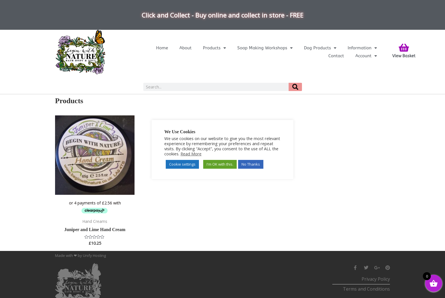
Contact (336, 55)
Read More (190, 154)
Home (162, 47)
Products (214, 48)
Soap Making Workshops (265, 48)
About (185, 47)
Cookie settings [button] (182, 164)
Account (366, 56)
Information (362, 48)
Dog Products (320, 48)
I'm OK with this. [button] (220, 164)
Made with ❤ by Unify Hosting (80, 255)
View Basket (403, 56)
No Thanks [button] (251, 164)
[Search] (295, 87)
